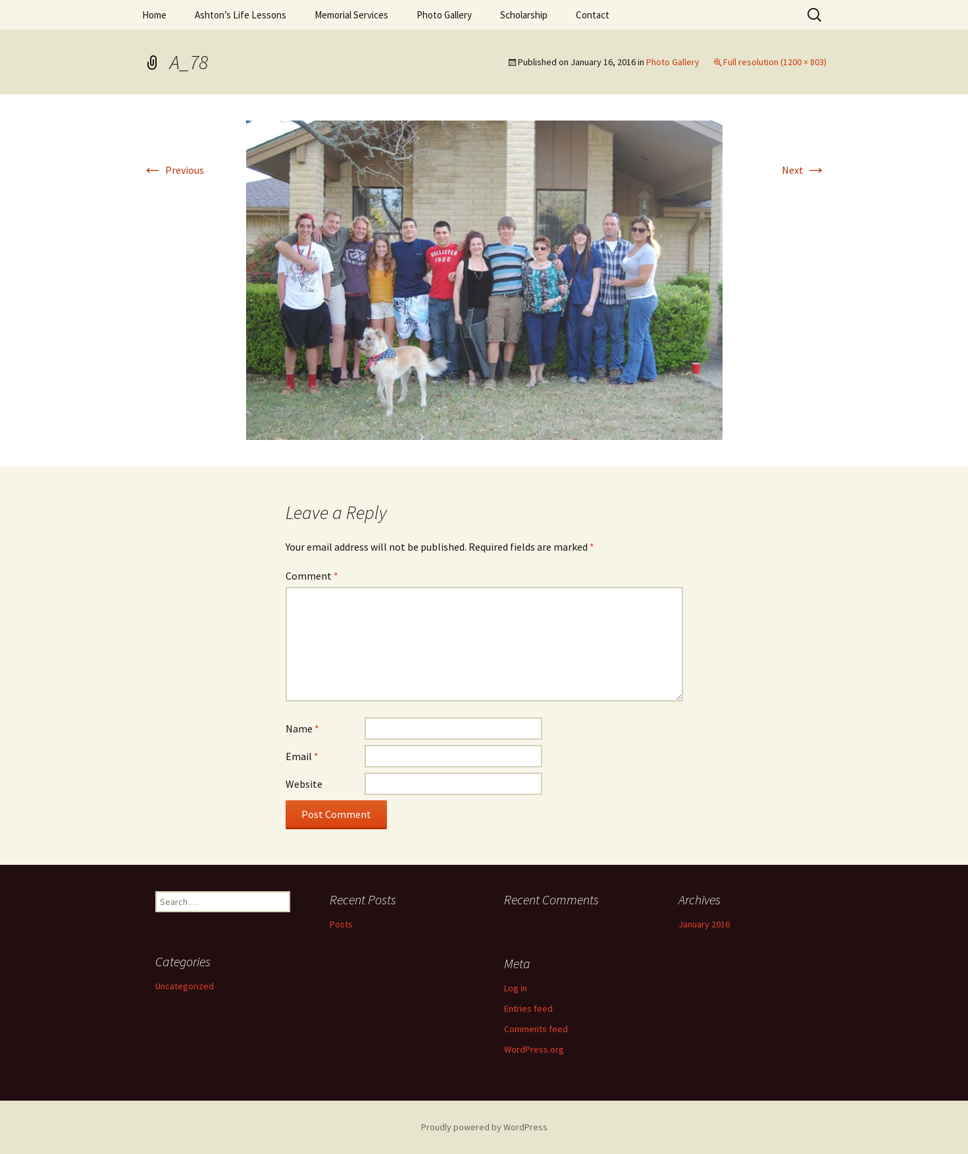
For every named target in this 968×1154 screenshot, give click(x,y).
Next (804, 170)
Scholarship (524, 15)
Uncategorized (184, 986)
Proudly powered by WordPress (484, 1127)
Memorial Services (351, 15)
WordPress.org (534, 1049)
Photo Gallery (444, 15)
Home (154, 15)
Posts (341, 924)
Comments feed (536, 1029)
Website (304, 783)
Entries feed (528, 1008)
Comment (312, 575)
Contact (592, 15)
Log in (515, 988)
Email (302, 756)
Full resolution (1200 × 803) (775, 62)
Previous (173, 170)
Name (302, 728)
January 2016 (704, 924)
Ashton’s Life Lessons (240, 15)
